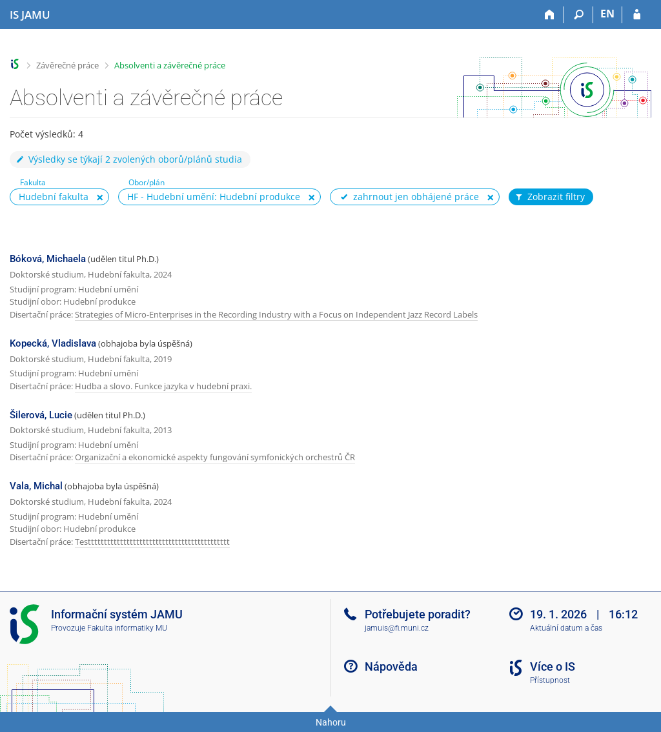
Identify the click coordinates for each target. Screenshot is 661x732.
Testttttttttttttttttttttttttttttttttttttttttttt (152, 541)
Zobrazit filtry (549, 196)
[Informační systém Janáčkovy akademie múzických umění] (30, 14)
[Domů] (549, 14)
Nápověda (391, 666)
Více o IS (552, 666)
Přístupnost (550, 680)
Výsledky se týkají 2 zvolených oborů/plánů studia (128, 159)
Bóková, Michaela (48, 259)
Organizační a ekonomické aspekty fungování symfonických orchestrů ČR (215, 457)
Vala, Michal (36, 486)
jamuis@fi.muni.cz (397, 628)
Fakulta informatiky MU (127, 628)
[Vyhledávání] (578, 14)
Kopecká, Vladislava (53, 343)
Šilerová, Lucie (41, 415)
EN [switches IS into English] (607, 13)
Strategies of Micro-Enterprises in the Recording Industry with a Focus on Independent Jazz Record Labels (276, 314)
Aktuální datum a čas (566, 628)
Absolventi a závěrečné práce (169, 65)
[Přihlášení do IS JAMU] (636, 14)
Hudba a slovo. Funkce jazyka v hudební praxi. (163, 386)
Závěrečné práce (67, 65)
